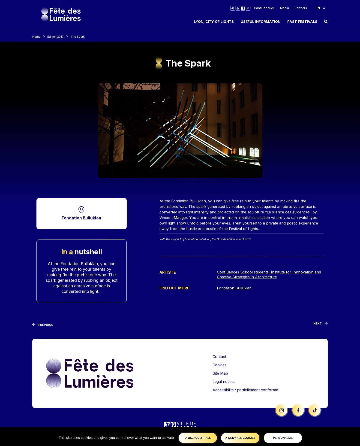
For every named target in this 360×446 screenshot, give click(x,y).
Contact (219, 356)
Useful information (260, 21)
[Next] (320, 324)
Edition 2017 (55, 36)
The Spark (78, 36)
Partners (301, 8)
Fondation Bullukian (81, 217)
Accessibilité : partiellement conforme (245, 390)
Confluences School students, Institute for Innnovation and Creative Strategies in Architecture (269, 275)
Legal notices (224, 381)
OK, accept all (198, 438)
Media (284, 8)
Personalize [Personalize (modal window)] (283, 438)
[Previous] (42, 325)
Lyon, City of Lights (214, 21)
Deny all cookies (240, 438)
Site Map (220, 373)
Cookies (219, 365)
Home (36, 36)
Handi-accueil (264, 8)
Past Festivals (302, 21)
